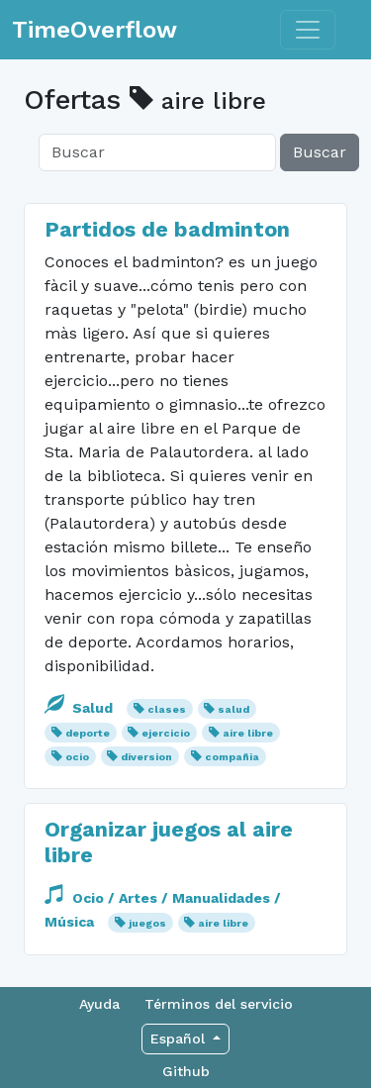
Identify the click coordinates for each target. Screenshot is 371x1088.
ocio (77, 756)
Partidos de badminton (167, 229)
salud (233, 709)
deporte (87, 733)
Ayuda (99, 1004)
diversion (146, 756)
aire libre (248, 733)
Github (186, 1071)
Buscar (319, 152)
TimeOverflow (94, 30)
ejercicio (165, 733)
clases (166, 709)
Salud (81, 708)
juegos (147, 923)
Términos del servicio (218, 1004)
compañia (232, 756)
